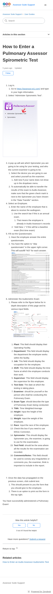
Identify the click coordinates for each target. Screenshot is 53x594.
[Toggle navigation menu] (45, 5)
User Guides (29, 14)
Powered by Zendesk (41, 591)
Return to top (10, 548)
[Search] (24, 21)
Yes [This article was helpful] (19, 525)
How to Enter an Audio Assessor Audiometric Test (26, 562)
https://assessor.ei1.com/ (28, 89)
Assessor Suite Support (12, 14)
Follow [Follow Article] (8, 73)
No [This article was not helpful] (34, 525)
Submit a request (37, 539)
